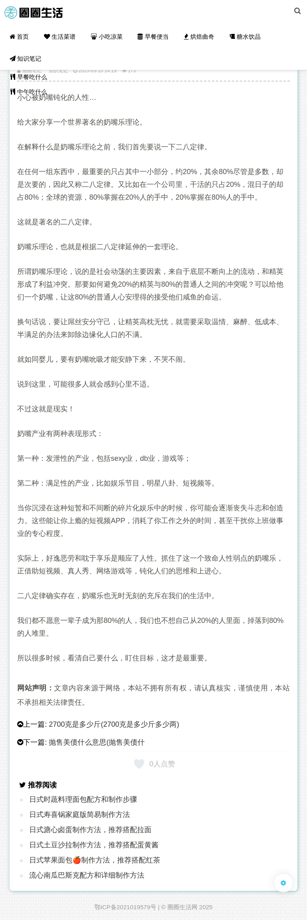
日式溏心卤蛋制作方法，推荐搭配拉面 (90, 830)
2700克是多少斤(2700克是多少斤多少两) (114, 724)
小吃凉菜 (105, 38)
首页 (18, 38)
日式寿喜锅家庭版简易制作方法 (79, 815)
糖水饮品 (241, 38)
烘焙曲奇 (196, 38)
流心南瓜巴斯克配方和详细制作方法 (86, 875)
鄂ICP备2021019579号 (125, 907)
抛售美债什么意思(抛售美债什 (97, 742)
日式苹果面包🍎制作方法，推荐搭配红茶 (94, 860)
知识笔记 (25, 63)
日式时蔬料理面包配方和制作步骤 (83, 799)
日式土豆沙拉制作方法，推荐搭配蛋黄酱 (94, 845)
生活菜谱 (58, 38)
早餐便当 (150, 38)
